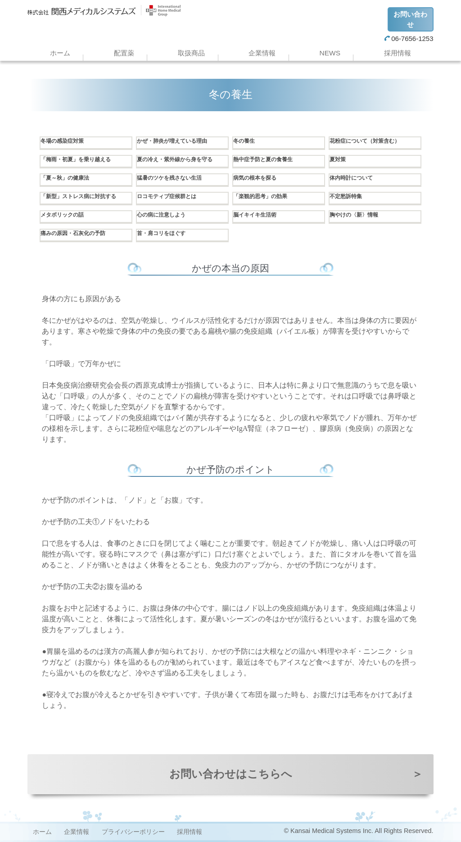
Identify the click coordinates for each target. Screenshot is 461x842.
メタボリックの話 (66, 215)
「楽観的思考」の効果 (264, 196)
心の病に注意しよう (165, 215)
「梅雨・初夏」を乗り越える (81, 159)
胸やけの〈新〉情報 (358, 215)
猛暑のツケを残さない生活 (174, 178)
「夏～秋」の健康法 (69, 178)
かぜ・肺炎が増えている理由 (178, 141)
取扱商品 (191, 53)
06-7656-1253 (408, 38)
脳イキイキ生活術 (258, 215)
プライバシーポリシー (133, 831)
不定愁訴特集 (348, 196)
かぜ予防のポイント (230, 469)
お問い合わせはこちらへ (296, 774)
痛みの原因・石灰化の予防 (78, 233)
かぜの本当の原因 (230, 268)
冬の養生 (245, 141)
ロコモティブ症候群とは (171, 196)
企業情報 (262, 53)
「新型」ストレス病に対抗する (85, 196)
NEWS (330, 53)
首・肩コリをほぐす (165, 233)
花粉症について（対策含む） (370, 141)
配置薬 (124, 53)
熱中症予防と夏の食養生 (268, 159)
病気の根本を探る (258, 178)
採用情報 (397, 53)
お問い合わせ (410, 19)
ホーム (60, 53)
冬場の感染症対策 (66, 141)
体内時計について (355, 178)
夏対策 (339, 159)
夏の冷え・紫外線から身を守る (181, 159)
